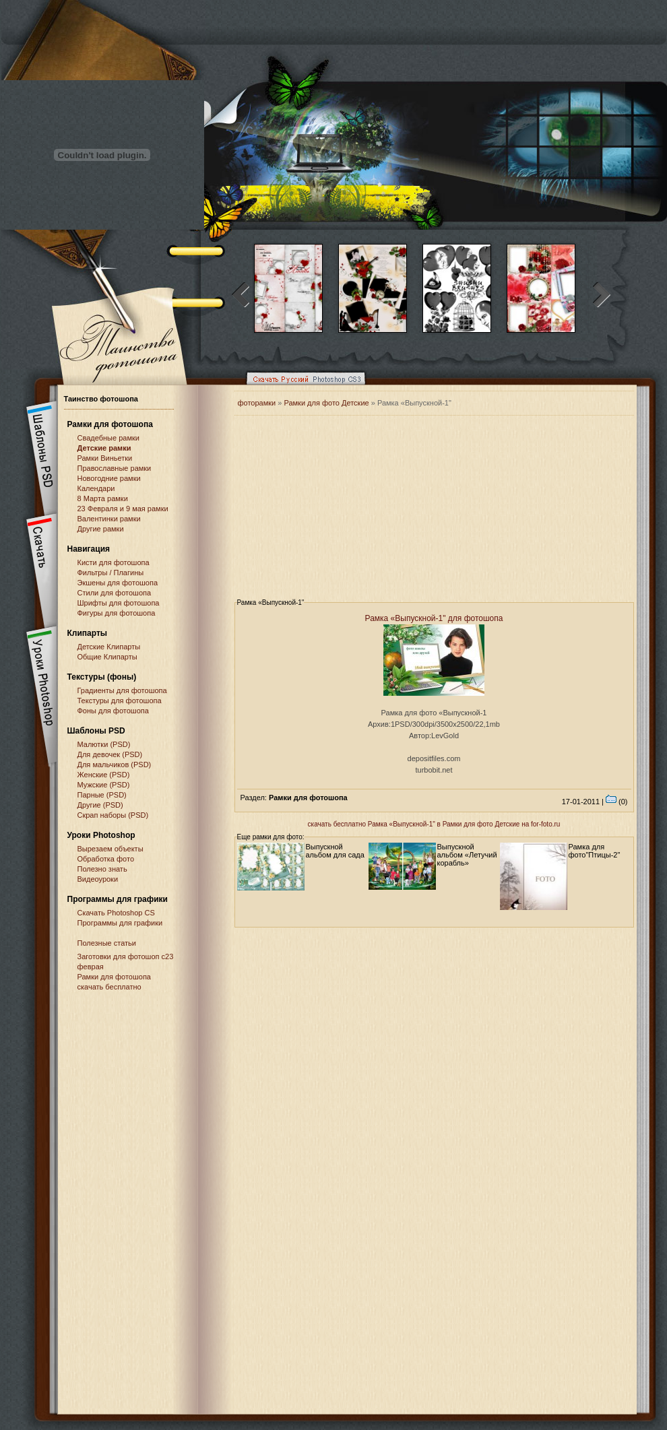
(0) (617, 802)
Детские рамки (104, 448)
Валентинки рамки (109, 519)
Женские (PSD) (103, 775)
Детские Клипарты (109, 647)
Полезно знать (102, 869)
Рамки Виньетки (105, 458)
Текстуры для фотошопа (119, 700)
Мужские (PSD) (103, 785)
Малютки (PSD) (104, 744)
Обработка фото (106, 859)
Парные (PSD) (102, 795)
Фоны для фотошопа (113, 711)
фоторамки (257, 403)
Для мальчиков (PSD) (114, 764)
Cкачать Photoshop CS (116, 913)
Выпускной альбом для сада (335, 851)
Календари (96, 488)
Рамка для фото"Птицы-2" (595, 851)
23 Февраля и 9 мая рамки (122, 509)
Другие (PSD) (100, 805)
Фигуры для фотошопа (116, 613)
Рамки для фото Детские (326, 403)
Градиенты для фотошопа (122, 690)
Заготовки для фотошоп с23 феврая (125, 961)
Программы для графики (120, 923)
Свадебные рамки (108, 438)
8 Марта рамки (102, 498)
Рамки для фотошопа (110, 424)
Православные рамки (114, 468)
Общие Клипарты (107, 657)
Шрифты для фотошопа (118, 603)
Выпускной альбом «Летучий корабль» (467, 855)
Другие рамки (100, 529)
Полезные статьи (106, 943)
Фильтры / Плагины (110, 572)
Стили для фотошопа (114, 593)
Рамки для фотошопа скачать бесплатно (114, 982)
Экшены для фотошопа (117, 583)
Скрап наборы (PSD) (113, 815)
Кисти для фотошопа (113, 562)
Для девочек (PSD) (110, 754)
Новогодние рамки (109, 478)
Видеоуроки (98, 879)
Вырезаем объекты (110, 849)
